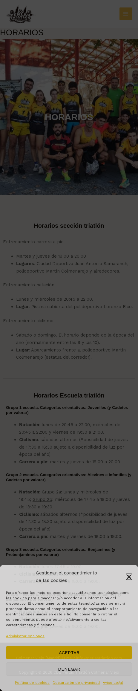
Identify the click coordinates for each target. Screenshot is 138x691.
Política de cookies (32, 683)
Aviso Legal (113, 683)
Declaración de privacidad (76, 683)
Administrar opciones (25, 636)
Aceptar (69, 652)
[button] (129, 577)
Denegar (69, 669)
